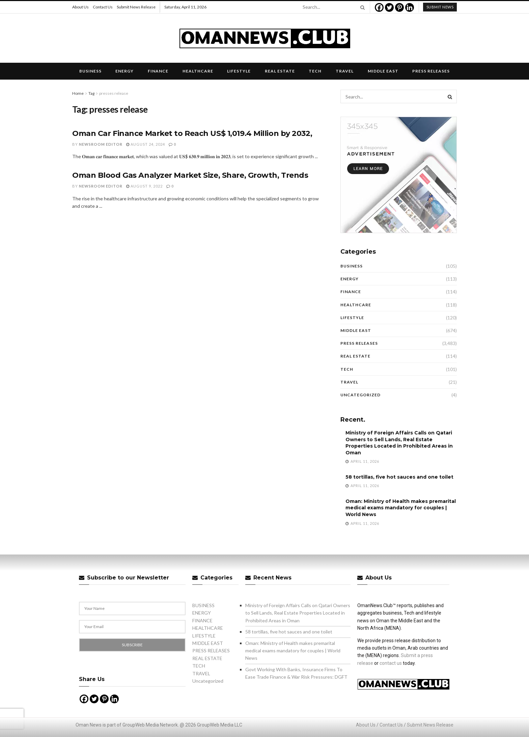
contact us (391, 663)
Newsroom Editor (100, 144)
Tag (91, 93)
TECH (315, 71)
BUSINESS (90, 71)
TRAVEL (345, 71)
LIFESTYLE (239, 71)
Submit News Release (136, 6)
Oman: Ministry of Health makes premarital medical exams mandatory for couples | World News (400, 507)
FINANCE (158, 71)
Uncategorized (360, 394)
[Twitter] (389, 7)
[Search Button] (361, 7)
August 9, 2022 (144, 186)
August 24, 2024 (145, 144)
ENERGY (124, 71)
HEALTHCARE (198, 71)
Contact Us (103, 6)
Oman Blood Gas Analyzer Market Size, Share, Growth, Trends (190, 175)
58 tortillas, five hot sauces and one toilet (399, 477)
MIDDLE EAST (383, 71)
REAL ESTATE (280, 71)
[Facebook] (379, 7)
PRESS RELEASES (431, 71)
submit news (440, 7)
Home (78, 93)
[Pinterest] (399, 7)
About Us (80, 6)
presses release (113, 93)
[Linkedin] (409, 7)
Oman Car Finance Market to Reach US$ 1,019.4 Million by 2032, (192, 133)
